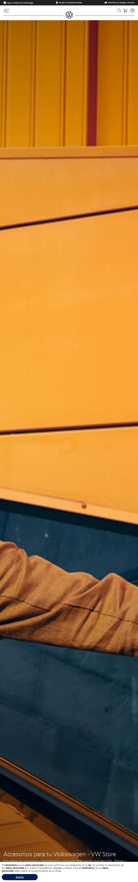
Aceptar (20, 877)
